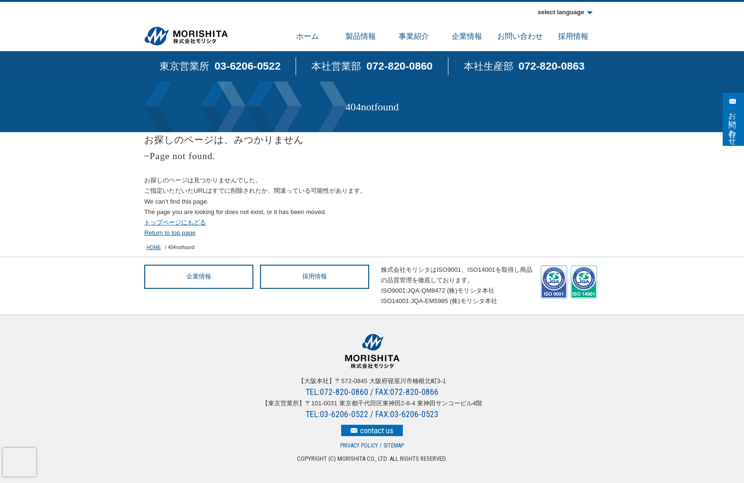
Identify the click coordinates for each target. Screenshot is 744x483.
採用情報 (573, 36)
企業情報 (467, 36)
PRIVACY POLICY (359, 445)
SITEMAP (393, 445)
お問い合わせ (520, 36)
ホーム (307, 36)
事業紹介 (414, 36)
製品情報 (360, 36)
